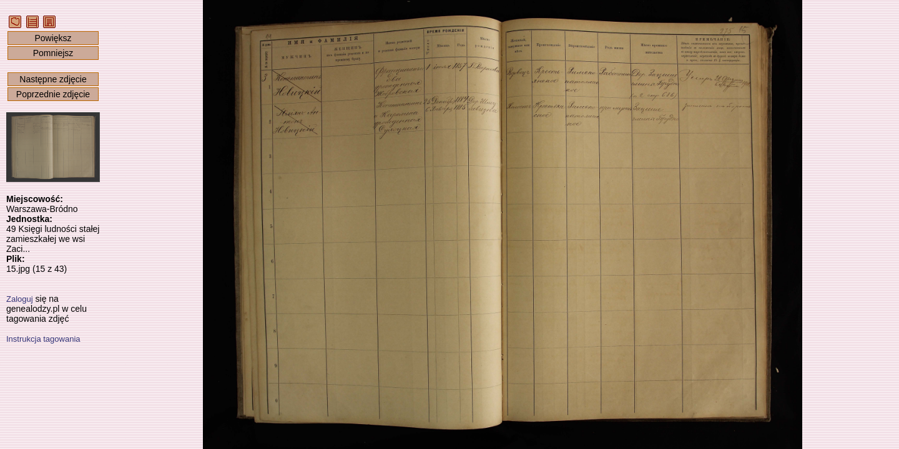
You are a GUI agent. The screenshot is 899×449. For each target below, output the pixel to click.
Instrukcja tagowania (43, 339)
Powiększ (52, 38)
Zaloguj (19, 299)
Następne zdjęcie (52, 79)
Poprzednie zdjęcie (53, 94)
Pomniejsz (53, 53)
